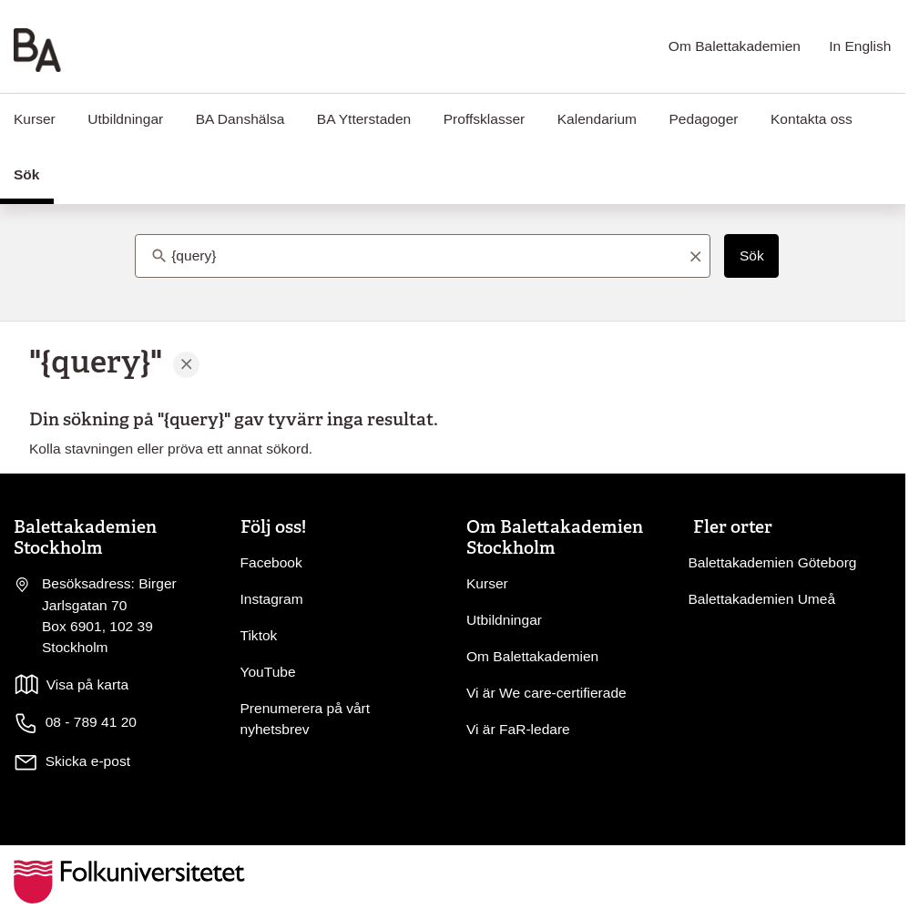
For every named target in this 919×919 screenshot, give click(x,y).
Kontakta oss (812, 119)
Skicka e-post (88, 761)
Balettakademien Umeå (762, 599)
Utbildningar (125, 119)
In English (860, 46)
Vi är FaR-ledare (518, 729)
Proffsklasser (485, 119)
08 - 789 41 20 (75, 723)
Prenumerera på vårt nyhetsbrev (305, 718)
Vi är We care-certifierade (546, 692)
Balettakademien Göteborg (773, 562)
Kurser (487, 583)
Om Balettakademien (735, 46)
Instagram (271, 599)
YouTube (268, 671)
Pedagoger (703, 119)
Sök (752, 255)
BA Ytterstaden (364, 119)
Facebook (271, 562)
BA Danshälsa (240, 119)
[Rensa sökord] (695, 256)
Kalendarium (597, 119)
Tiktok (259, 635)
